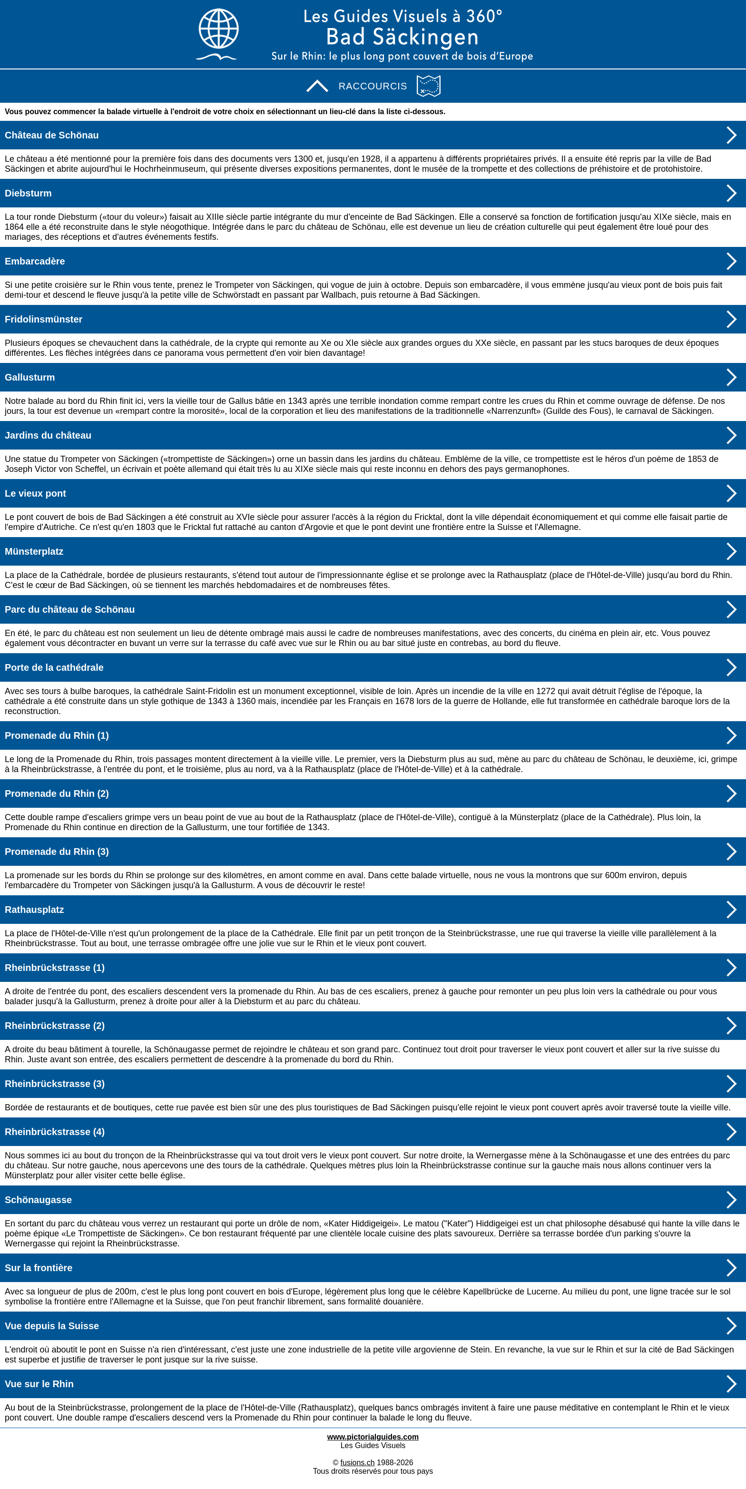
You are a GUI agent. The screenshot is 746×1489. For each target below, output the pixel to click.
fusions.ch (358, 1463)
